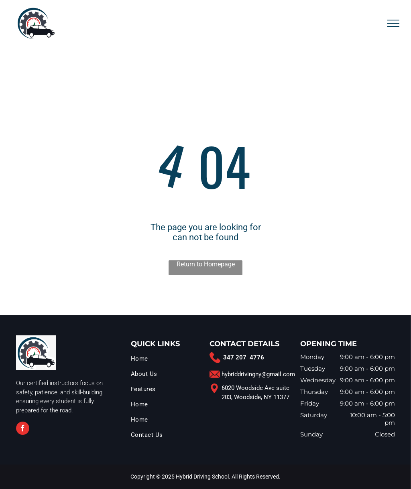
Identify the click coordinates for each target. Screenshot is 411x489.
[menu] (393, 23)
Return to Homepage (206, 264)
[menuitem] (168, 360)
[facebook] (22, 429)
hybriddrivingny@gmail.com (258, 374)
